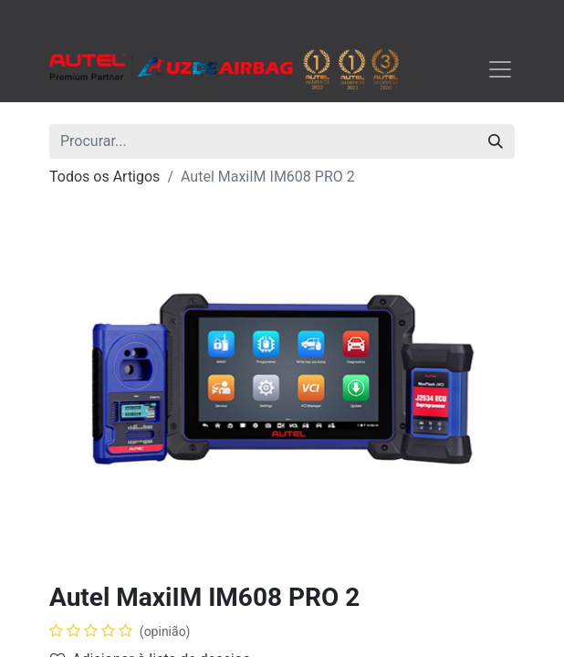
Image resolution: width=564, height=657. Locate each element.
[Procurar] (495, 141)
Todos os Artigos (104, 176)
